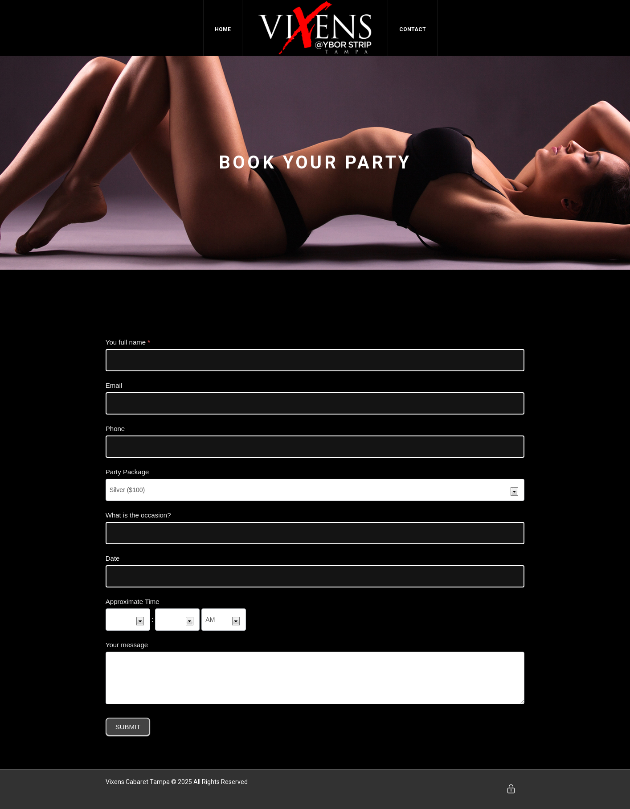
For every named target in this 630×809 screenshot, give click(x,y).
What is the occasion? (138, 515)
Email (114, 385)
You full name (128, 342)
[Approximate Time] (223, 619)
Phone (115, 428)
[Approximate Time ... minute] (177, 619)
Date (113, 558)
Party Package (127, 472)
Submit (128, 727)
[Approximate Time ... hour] (128, 619)
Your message (127, 645)
